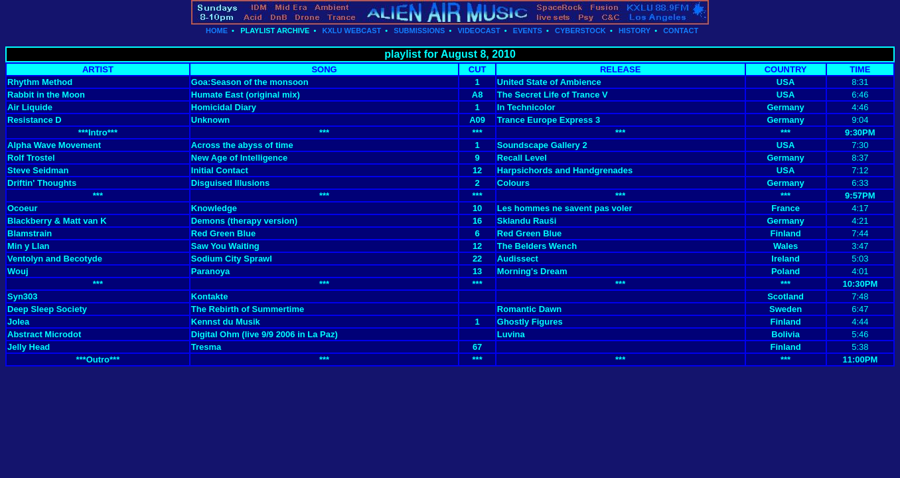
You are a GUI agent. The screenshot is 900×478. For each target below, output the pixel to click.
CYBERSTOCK (580, 31)
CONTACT (680, 31)
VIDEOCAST (478, 31)
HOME (217, 31)
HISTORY (634, 31)
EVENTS (527, 31)
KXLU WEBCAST (352, 31)
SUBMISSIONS (419, 31)
